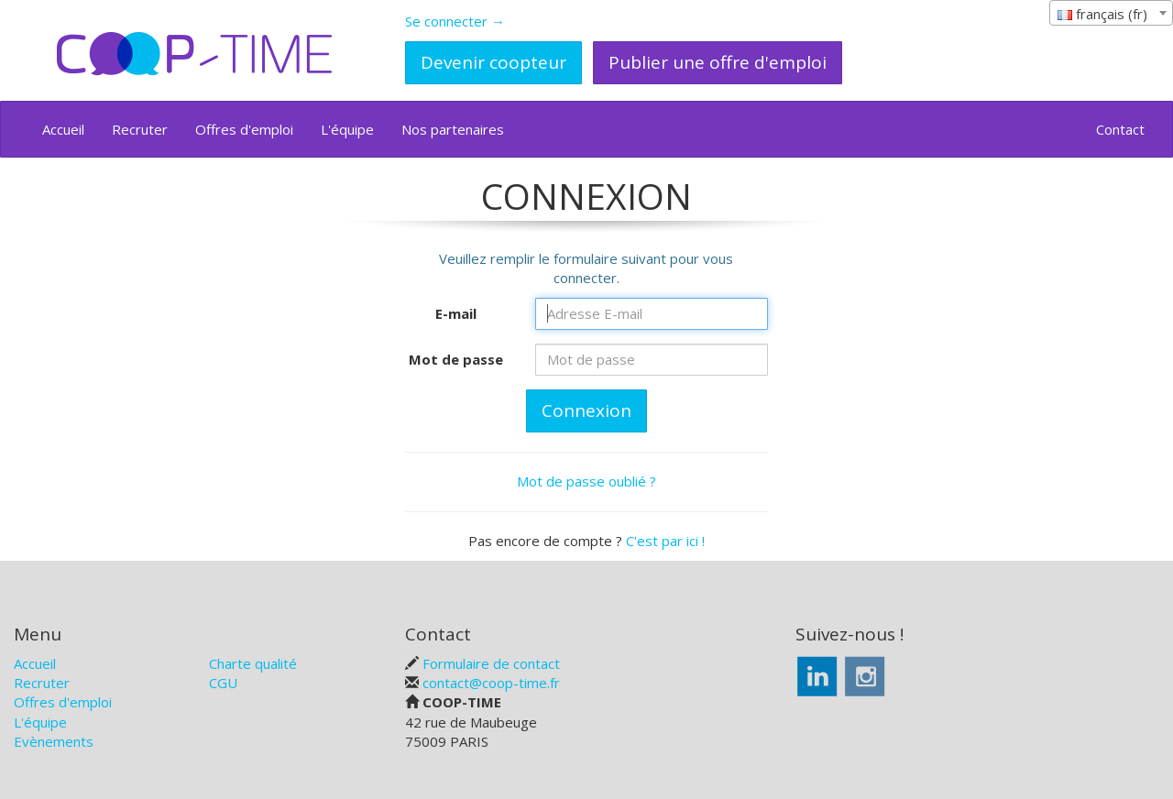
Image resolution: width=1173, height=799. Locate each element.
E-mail (456, 313)
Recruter (140, 129)
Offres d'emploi (244, 129)
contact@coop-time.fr (491, 682)
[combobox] (1111, 13)
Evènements (53, 741)
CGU (223, 682)
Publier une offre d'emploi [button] (717, 62)
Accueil (63, 129)
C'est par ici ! (665, 540)
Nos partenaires (452, 129)
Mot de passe (456, 359)
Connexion (586, 410)
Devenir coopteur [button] (493, 62)
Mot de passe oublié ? (586, 481)
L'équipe (347, 129)
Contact (1120, 129)
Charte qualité (253, 663)
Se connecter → (455, 21)
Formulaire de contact (491, 663)
